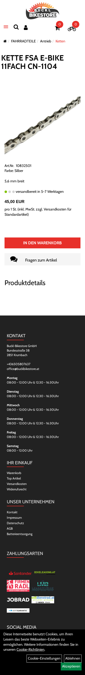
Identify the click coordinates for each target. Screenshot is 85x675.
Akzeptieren (71, 666)
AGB (10, 528)
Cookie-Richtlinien (30, 649)
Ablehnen (72, 658)
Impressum (14, 518)
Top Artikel (14, 478)
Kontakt (12, 512)
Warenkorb (14, 473)
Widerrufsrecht (17, 489)
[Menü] (6, 26)
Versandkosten (17, 484)
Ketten (60, 41)
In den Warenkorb (42, 242)
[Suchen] (16, 26)
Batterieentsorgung (19, 534)
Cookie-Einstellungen (44, 658)
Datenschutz (15, 523)
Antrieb (45, 41)
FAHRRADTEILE (23, 41)
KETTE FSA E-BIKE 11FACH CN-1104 (32, 62)
